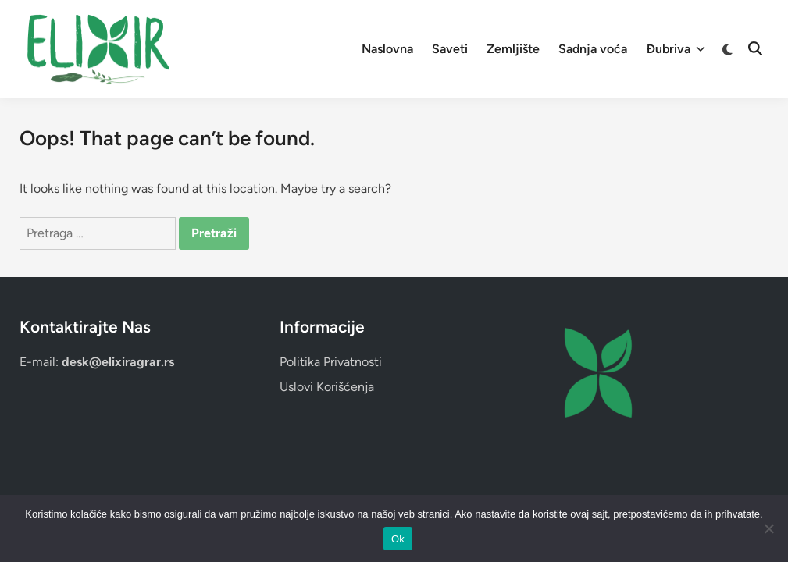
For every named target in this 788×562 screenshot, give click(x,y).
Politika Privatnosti (331, 361)
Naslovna (387, 48)
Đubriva (675, 49)
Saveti (450, 48)
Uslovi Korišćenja (327, 386)
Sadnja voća (592, 48)
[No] (768, 528)
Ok (398, 539)
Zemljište (513, 48)
